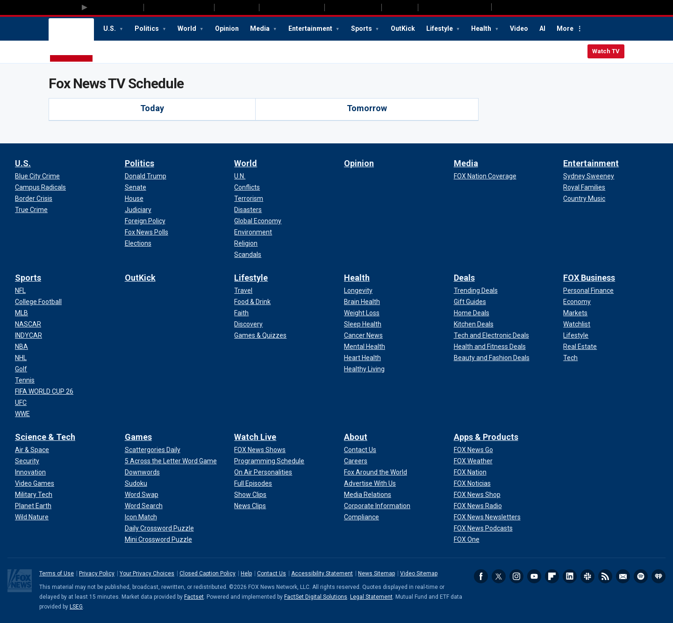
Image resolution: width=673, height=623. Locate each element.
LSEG (76, 606)
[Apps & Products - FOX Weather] (473, 461)
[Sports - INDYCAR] (28, 335)
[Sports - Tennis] (25, 380)
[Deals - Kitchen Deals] (474, 324)
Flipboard (552, 576)
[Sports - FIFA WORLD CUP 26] (44, 391)
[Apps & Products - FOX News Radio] (478, 506)
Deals (464, 278)
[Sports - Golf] (21, 369)
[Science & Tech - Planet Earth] (33, 506)
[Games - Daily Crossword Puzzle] (159, 528)
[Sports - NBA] (21, 346)
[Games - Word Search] (144, 506)
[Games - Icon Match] (141, 517)
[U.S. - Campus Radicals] (40, 187)
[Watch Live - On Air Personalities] (263, 472)
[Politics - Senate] (135, 187)
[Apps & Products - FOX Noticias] (472, 483)
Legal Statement (371, 597)
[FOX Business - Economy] (577, 301)
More (565, 28)
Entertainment (311, 28)
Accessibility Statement (322, 573)
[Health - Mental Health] (364, 346)
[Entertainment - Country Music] (584, 198)
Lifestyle (440, 28)
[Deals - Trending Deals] (476, 290)
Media (260, 28)
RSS (605, 576)
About (355, 437)
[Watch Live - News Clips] (250, 506)
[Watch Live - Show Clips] (250, 494)
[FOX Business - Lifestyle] (575, 335)
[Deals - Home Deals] (471, 313)
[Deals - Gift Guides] (470, 301)
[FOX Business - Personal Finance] (588, 290)
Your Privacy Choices (147, 573)
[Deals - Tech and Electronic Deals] (491, 335)
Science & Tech (45, 437)
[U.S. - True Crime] (31, 209)
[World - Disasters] (248, 209)
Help (246, 573)
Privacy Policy (97, 573)
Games (138, 437)
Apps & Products (486, 437)
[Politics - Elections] (138, 243)
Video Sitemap (418, 573)
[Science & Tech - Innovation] (30, 472)
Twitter (499, 576)
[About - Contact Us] (360, 449)
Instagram (516, 576)
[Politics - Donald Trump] (145, 176)
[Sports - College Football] (38, 301)
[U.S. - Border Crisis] (33, 198)
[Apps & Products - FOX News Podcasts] (483, 528)
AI (542, 28)
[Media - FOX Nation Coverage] (485, 176)
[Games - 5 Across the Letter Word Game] (171, 461)
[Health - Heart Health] (362, 357)
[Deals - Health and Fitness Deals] (490, 346)
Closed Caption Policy (207, 573)
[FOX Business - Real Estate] (580, 346)
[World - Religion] (246, 243)
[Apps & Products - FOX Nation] (470, 472)
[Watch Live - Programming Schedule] (269, 461)
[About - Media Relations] (367, 494)
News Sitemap (376, 573)
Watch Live (255, 437)
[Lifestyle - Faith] (241, 313)
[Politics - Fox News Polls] (146, 232)
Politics (147, 28)
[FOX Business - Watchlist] (576, 324)
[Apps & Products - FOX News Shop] (477, 494)
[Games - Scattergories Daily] (152, 449)
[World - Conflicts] (247, 187)
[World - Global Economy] (257, 221)
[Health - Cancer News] (363, 335)
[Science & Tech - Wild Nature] (32, 517)
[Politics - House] (134, 198)
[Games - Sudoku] (136, 483)
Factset (194, 597)
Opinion (227, 28)
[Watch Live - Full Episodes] (253, 483)
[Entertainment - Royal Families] (584, 187)
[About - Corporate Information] (377, 506)
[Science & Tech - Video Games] (34, 483)
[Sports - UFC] (21, 402)
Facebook (481, 576)
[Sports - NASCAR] (28, 324)
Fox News (71, 40)
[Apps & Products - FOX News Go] (473, 449)
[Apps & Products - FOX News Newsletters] (487, 517)
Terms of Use (56, 573)
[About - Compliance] (361, 517)
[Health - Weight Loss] (361, 313)
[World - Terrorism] (248, 198)
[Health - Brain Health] (362, 301)
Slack (587, 576)
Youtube (534, 576)
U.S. (110, 28)
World (188, 28)
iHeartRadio (659, 576)
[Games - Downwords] (142, 472)
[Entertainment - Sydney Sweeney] (588, 176)
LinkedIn (570, 576)
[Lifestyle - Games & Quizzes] (260, 335)
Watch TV (606, 51)
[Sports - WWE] (22, 414)
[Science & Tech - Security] (27, 461)
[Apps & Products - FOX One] (467, 539)
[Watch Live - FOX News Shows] (260, 449)
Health (482, 28)
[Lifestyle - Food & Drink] (252, 301)
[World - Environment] (253, 232)
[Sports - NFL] (20, 290)
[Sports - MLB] (21, 313)
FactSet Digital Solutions (315, 597)
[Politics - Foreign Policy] (145, 221)
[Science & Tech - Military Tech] (33, 494)
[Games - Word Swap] (141, 494)
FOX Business (589, 278)
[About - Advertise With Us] (370, 483)
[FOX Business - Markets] (575, 313)
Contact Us (271, 573)
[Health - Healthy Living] (364, 369)
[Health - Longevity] (358, 290)
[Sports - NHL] (21, 357)
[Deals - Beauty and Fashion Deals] (492, 357)
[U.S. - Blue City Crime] (37, 176)
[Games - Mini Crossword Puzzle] (158, 539)
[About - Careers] (355, 461)
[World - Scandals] (247, 254)
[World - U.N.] (239, 176)
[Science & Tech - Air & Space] (32, 449)
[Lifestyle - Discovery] (248, 324)
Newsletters (623, 576)
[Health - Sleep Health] (362, 324)
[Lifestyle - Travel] (243, 290)
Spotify (641, 576)
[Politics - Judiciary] (138, 209)
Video (519, 28)
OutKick (403, 28)
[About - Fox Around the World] (375, 472)
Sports (362, 28)
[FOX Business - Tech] (570, 357)
